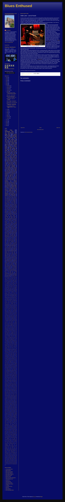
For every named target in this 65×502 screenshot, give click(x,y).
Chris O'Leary (9, 305)
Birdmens (13, 291)
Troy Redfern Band (7, 453)
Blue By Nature (13, 293)
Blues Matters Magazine (9, 474)
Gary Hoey (11, 238)
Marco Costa (14, 371)
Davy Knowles (13, 202)
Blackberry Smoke (7, 293)
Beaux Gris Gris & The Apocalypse (12, 287)
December (8, 85)
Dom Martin (14, 203)
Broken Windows (7, 299)
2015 (7, 124)
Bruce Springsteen (12, 165)
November (8, 87)
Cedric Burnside (11, 301)
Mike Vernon (10, 379)
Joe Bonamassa (9, 132)
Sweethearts (15, 426)
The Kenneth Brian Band (12, 437)
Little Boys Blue (7, 366)
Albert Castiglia (10, 137)
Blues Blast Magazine (9, 472)
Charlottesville (6, 304)
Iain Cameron (8, 30)
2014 (7, 125)
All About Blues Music (9, 469)
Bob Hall (9, 296)
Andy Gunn (12, 225)
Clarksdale (14, 200)
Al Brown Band (14, 223)
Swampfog (11, 426)
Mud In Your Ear (13, 382)
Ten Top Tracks (11, 173)
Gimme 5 (6, 144)
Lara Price (14, 361)
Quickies (15, 134)
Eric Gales (14, 152)
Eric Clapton (12, 236)
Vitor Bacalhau (9, 456)
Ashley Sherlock (7, 286)
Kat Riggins (7, 244)
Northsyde (12, 386)
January (8, 118)
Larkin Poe (6, 362)
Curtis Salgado (13, 201)
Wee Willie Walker (10, 458)
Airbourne (9, 223)
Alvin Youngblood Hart (8, 282)
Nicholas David (10, 385)
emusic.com (8, 480)
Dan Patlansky (8, 152)
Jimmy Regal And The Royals (10, 209)
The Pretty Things (8, 440)
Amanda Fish (14, 282)
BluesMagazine (13, 295)
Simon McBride (15, 414)
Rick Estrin (6, 217)
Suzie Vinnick (6, 426)
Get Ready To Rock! (9, 482)
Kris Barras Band (13, 244)
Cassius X (6, 301)
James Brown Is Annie (12, 345)
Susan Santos (10, 425)
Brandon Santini (9, 298)
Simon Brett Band (9, 413)
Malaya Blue (12, 370)
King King (8, 130)
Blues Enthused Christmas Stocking (11, 151)
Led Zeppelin (7, 172)
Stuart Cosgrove (12, 422)
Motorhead (14, 381)
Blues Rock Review (9, 475)
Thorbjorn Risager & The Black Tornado (11, 142)
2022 (7, 80)
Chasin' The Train (12, 304)
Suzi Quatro (14, 425)
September (9, 90)
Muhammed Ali (7, 383)
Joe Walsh (9, 351)
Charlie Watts (7, 303)
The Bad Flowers (13, 429)
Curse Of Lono (14, 159)
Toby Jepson (11, 447)
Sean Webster (12, 148)
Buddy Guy (9, 198)
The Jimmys (13, 436)
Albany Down (12, 279)
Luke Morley (14, 368)
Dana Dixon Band (7, 312)
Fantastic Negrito (7, 167)
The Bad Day (10, 192)
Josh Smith (9, 211)
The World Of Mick (13, 445)
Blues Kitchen (7, 295)
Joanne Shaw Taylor (9, 170)
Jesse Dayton (7, 208)
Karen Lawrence (10, 356)
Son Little (10, 416)
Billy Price (9, 291)
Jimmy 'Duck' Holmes (13, 208)
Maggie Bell (8, 370)
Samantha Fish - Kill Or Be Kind (12, 102)
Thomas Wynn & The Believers (9, 446)
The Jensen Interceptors (11, 269)
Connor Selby (10, 309)
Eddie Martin (13, 234)
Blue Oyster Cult (13, 227)
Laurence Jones (7, 153)
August (8, 91)
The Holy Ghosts (7, 435)
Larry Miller (10, 362)
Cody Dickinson (7, 201)
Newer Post (22, 127)
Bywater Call (12, 299)
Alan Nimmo (11, 164)
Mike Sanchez (8, 378)
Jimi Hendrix (10, 242)
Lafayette (10, 361)
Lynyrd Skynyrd (13, 369)
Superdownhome (7, 424)
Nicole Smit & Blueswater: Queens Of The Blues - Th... (12, 97)
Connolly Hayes (15, 307)
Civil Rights (6, 306)
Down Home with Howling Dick (11, 477)
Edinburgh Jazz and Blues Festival (10, 235)
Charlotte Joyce (13, 303)
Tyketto (15, 454)
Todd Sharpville (12, 449)
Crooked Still (14, 310)
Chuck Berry (14, 305)
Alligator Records (14, 280)
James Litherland (7, 346)
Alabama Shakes (13, 278)
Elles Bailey (14, 136)
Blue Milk (8, 227)
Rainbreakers (7, 216)
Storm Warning (7, 422)
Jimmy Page (7, 350)
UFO (5, 455)
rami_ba (34, 496)
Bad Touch (6, 197)
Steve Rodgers (10, 420)
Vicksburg (9, 275)
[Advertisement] (40, 117)
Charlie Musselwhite (8, 200)
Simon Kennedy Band (9, 414)
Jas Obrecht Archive (9, 486)
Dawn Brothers (7, 315)
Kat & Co (15, 356)
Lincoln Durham (8, 365)
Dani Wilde (10, 231)
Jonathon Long (15, 243)
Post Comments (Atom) (28, 132)
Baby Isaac (12, 286)
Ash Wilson (8, 158)
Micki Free (15, 377)
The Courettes (8, 268)
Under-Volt (12, 455)
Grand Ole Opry (11, 239)
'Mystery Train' (9, 277)
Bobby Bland (14, 296)
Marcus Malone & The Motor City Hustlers (10, 372)
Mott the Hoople (7, 382)
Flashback (13, 139)
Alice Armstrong (7, 225)
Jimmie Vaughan (7, 349)
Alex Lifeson (14, 224)
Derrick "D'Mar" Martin (8, 233)
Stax (5, 418)
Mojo (16, 380)
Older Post (58, 127)
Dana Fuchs (12, 312)
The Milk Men (10, 220)
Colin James (9, 307)
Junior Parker (12, 355)
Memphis (11, 213)
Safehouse (6, 218)
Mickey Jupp (6, 377)
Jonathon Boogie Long (11, 354)
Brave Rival (14, 298)
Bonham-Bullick (11, 297)
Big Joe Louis (12, 290)
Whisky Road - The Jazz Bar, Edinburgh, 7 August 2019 (11, 104)
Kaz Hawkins (6, 357)
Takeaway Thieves (12, 427)
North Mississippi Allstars (10, 490)
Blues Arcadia (10, 294)
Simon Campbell (15, 413)
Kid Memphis (8, 358)
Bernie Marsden (12, 150)
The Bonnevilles (10, 432)
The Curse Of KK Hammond (11, 433)
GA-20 (13, 237)
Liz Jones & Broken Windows (11, 146)
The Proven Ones (11, 221)
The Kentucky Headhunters (13, 270)
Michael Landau (13, 376)
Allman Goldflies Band (8, 281)
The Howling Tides (13, 435)
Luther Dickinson (10, 162)
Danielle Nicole (8, 160)
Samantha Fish (9, 131)
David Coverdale (7, 202)
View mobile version (40, 129)
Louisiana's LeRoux (8, 368)
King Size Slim (12, 359)
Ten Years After (10, 428)
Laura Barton (14, 362)
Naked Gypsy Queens (13, 383)
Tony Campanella (11, 451)
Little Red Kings (12, 366)
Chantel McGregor (13, 302)
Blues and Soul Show (9, 471)
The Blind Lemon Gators (11, 431)
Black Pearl (14, 292)
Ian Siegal (8, 135)
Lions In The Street (13, 365)
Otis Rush (9, 387)
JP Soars (15, 343)
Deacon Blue (12, 315)
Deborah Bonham (12, 316)
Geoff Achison (8, 205)
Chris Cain (12, 229)
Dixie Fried (14, 233)
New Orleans (12, 214)
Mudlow (15, 213)
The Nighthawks (7, 438)
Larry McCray (10, 212)
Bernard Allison (10, 289)
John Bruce (11, 352)
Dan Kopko (14, 311)
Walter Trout (11, 175)
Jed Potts (14, 160)
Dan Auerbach (10, 311)
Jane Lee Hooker (13, 346)
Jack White (6, 344)
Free (9, 237)
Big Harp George (7, 290)
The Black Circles (7, 430)
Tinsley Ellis (11, 272)
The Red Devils (8, 271)
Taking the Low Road (11, 219)
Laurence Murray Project (8, 247)
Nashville (6, 384)
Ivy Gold (15, 342)
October (8, 88)
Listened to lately (13, 144)
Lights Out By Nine (14, 364)
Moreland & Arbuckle (9, 381)
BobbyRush (6, 297)
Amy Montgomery (7, 283)
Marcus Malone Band (8, 373)
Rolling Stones (13, 217)
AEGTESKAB (14, 277)
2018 (7, 119)
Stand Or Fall (7, 417)
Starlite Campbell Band (9, 154)
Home (40, 127)
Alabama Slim (7, 279)
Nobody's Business (7, 386)
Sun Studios (10, 423)
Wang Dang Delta (11, 457)
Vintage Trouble (13, 194)
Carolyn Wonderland (13, 199)
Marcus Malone (8, 488)
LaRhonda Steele (11, 245)
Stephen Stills (9, 418)
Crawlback (9, 310)
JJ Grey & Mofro (10, 343)
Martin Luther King (10, 375)
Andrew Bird (12, 283)
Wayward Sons (7, 195)
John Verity (15, 352)
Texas (14, 428)
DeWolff (6, 203)
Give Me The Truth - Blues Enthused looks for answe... (11, 93)
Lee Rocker (11, 363)
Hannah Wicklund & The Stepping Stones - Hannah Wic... (11, 107)
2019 (7, 84)
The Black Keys (10, 163)
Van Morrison (11, 222)
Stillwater (10, 421)
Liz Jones (8, 145)
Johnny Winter (13, 353)
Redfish (6, 173)
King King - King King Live (10, 47)
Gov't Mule (9, 206)
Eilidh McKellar (7, 236)
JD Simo (6, 343)
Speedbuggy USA (14, 416)
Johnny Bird (7, 353)
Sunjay (14, 423)
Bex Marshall (14, 289)
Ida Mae (7, 342)
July (7, 109)
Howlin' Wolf (6, 207)
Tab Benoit (7, 427)
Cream (11, 230)
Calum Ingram (8, 229)
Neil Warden (7, 214)
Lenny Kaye (15, 247)
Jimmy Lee (15, 349)
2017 (7, 121)
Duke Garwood (7, 234)
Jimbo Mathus (14, 169)
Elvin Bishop (10, 204)
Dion (9, 203)
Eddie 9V (6, 204)
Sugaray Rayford (12, 156)
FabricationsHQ (8, 481)
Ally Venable (14, 281)
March (8, 115)
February (8, 116)
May (7, 112)
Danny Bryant (15, 231)
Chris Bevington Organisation (10, 166)
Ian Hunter (15, 168)
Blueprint (6, 294)
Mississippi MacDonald (11, 380)
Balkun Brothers (11, 226)
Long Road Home (14, 367)
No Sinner (14, 385)
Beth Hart (10, 177)
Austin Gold (11, 176)
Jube (9, 355)
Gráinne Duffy (14, 206)
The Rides (14, 441)
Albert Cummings (8, 224)
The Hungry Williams (7, 436)
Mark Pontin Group (7, 374)
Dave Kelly (7, 232)
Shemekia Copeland (8, 190)
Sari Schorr (14, 153)
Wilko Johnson (7, 460)
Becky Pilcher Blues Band (9, 288)
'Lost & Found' (39, 59)
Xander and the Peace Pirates (12, 461)
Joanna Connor (11, 210)
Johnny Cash (9, 243)
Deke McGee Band (13, 232)
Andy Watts (9, 284)
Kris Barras (6, 361)
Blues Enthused (18, 6)
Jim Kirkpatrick (8, 169)
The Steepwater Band (12, 443)
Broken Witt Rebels (14, 228)
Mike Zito (7, 134)
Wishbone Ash (8, 276)
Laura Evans (6, 363)
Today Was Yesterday (13, 448)
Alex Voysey (9, 280)
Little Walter (9, 367)
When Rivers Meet (14, 157)
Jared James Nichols (13, 207)
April (7, 113)
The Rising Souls (8, 149)
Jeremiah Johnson (7, 347)
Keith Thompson (12, 357)
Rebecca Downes (13, 216)
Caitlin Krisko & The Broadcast (11, 300)
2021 (7, 81)
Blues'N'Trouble (7, 228)
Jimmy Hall (11, 349)
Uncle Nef (8, 455)
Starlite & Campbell (13, 417)
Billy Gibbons (12, 197)
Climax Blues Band (11, 306)
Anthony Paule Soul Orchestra (12, 285)
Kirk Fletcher (14, 171)
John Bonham (6, 352)
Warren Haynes (14, 275)
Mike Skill (12, 378)
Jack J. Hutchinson (11, 241)
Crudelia (6, 311)
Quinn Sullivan (12, 215)
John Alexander (14, 351)
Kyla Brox (6, 245)
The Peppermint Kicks (14, 439)
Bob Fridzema (8, 159)
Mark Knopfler (14, 373)
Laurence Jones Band (12, 246)
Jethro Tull (12, 347)
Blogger (41, 496)
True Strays (13, 453)
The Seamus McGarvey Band (9, 442)
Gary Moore (15, 204)
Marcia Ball (10, 371)
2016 (7, 122)
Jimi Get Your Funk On (12, 348)
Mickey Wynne (11, 377)
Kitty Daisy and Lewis (13, 360)
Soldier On (6, 416)
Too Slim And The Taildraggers (12, 452)
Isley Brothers (11, 342)
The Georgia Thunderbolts (12, 434)
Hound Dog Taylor (11, 240)
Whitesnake (14, 195)
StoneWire (14, 421)
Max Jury (9, 376)
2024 (7, 77)
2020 (7, 83)
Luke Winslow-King (7, 369)
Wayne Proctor (7, 157)
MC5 (5, 370)
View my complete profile (9, 42)
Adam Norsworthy (7, 278)
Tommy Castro (11, 273)
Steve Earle (12, 419)
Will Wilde (12, 460)
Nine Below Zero (13, 172)
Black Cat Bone (14, 158)
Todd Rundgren (7, 449)
